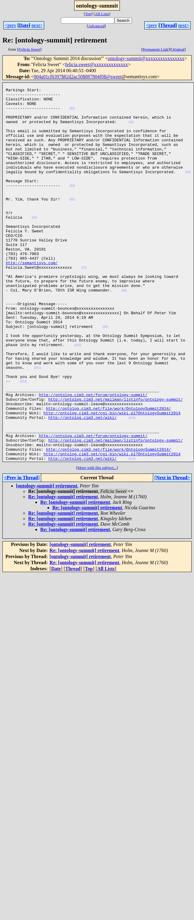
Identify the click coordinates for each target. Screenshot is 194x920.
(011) (37, 425)
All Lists (102, 14)
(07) (84, 305)
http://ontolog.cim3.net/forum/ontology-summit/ (93, 457)
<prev (10, 25)
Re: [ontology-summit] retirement (63, 572)
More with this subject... (97, 543)
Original (177, 49)
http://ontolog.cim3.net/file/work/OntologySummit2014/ (108, 474)
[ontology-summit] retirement (46, 561)
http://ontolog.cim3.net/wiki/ (82, 484)
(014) (132, 534)
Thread (167, 25)
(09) (105, 376)
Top (88, 14)
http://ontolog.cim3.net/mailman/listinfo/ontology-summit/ (115, 463)
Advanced (96, 26)
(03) (188, 190)
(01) (72, 114)
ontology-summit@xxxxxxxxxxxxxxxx (146, 58)
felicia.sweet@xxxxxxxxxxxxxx (96, 64)
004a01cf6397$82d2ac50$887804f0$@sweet (78, 76)
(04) (72, 206)
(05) (72, 223)
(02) (131, 130)
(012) (23, 441)
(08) (124, 332)
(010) (77, 397)
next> (37, 25)
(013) (132, 485)
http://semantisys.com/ (32, 299)
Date (24, 25)
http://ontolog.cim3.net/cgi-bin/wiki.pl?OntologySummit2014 (112, 479)
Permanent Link (156, 49)
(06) (34, 245)
